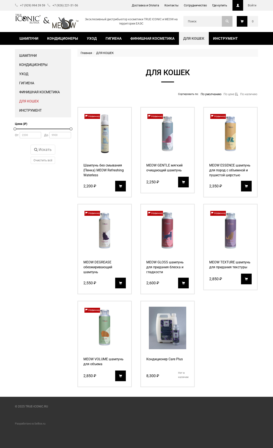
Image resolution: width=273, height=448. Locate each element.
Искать (43, 149)
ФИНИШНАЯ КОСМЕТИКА (152, 38)
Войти (252, 5)
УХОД (92, 38)
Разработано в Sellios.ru (30, 423)
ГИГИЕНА (114, 38)
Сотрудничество (195, 5)
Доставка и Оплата (145, 5)
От (17, 135)
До (46, 135)
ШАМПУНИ (28, 38)
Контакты (171, 5)
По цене (230, 94)
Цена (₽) (21, 123)
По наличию (248, 94)
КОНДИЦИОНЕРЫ (62, 38)
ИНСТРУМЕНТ (225, 38)
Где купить (219, 5)
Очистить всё (42, 160)
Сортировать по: (188, 93)
